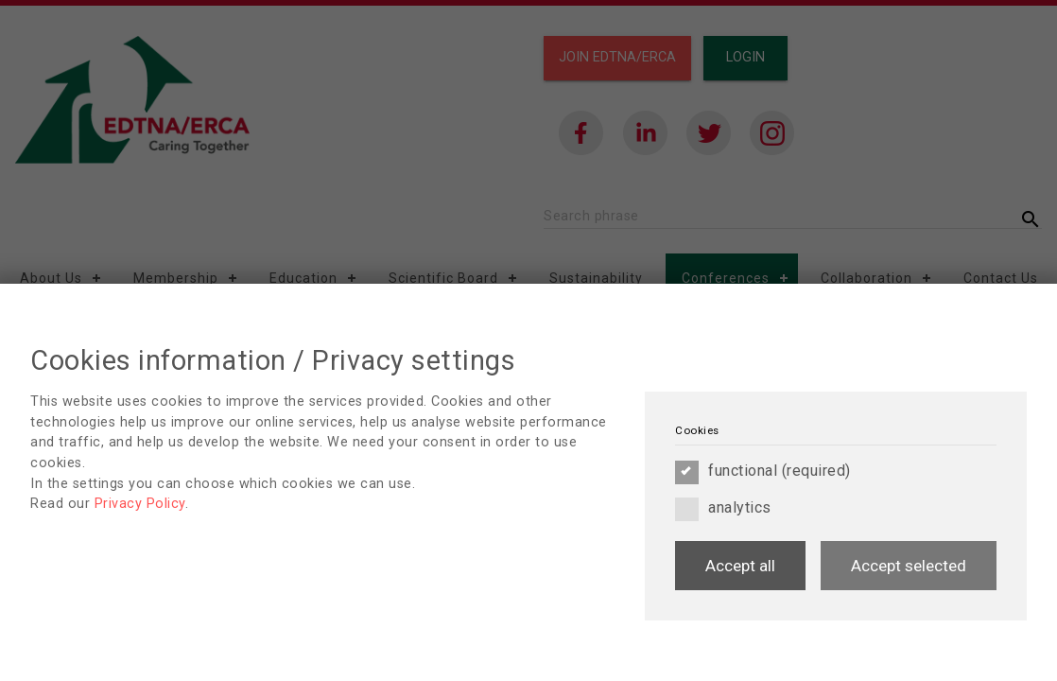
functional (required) (763, 471)
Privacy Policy (140, 504)
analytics (723, 508)
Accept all (740, 565)
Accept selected (908, 565)
